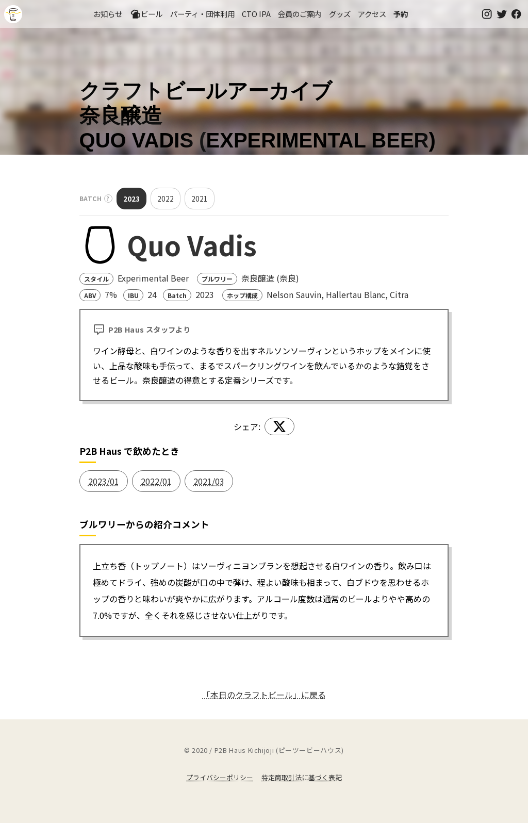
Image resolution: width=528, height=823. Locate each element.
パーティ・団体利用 (202, 13)
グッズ (340, 13)
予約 (400, 13)
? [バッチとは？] (108, 198)
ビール (146, 14)
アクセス (372, 13)
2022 (165, 198)
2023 (131, 198)
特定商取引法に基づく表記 (301, 777)
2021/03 (208, 481)
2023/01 (103, 481)
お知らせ (107, 13)
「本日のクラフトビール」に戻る (264, 694)
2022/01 (156, 481)
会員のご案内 (299, 13)
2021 (199, 198)
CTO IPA (256, 13)
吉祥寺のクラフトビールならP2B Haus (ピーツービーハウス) (13, 14)
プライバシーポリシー (219, 777)
